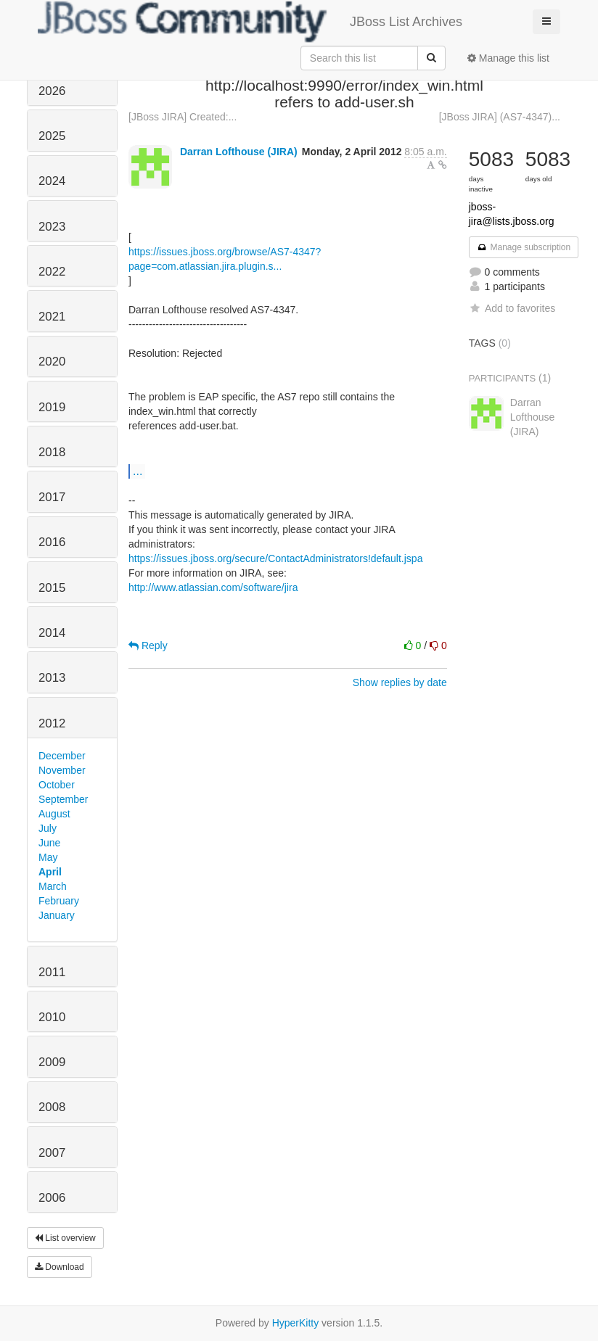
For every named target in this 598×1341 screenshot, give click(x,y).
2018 (51, 452)
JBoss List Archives (250, 22)
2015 (51, 588)
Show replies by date (400, 682)
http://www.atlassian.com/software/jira (213, 587)
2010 (51, 1017)
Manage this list (508, 58)
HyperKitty (295, 1323)
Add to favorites (512, 308)
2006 (51, 1198)
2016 (51, 542)
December (62, 756)
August (54, 814)
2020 (51, 361)
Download (59, 1267)
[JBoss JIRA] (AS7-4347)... (499, 117)
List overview (65, 1238)
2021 (51, 316)
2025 (51, 136)
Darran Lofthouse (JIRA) (239, 151)
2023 (51, 227)
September (63, 799)
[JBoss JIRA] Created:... (182, 117)
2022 (51, 271)
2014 (51, 633)
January (56, 915)
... (137, 470)
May (47, 857)
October (56, 785)
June (49, 843)
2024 (51, 181)
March (52, 886)
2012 (51, 723)
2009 (51, 1062)
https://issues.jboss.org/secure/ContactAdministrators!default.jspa (275, 558)
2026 (51, 91)
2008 (51, 1107)
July (47, 828)
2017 (51, 497)
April (50, 872)
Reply (148, 645)
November (62, 770)
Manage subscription (524, 247)
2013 (51, 678)
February (58, 901)
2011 (51, 972)
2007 (51, 1153)
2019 (51, 407)
